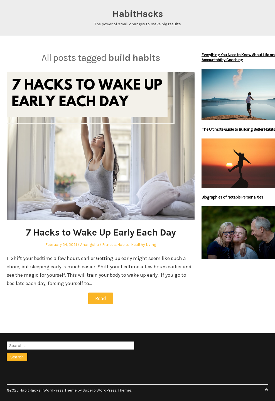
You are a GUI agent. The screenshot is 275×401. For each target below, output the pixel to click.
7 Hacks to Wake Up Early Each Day (101, 232)
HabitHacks (137, 13)
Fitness (109, 244)
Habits (123, 244)
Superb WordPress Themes (107, 390)
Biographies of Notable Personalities (232, 197)
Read (100, 298)
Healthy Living (143, 244)
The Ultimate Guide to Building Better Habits (238, 129)
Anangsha (89, 244)
